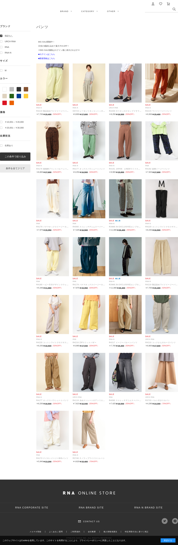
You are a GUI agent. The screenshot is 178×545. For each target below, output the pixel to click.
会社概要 (92, 532)
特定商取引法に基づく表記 (136, 532)
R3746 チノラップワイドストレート (89, 458)
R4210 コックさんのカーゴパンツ (160, 342)
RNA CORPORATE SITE (32, 507)
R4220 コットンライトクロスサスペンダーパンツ (58, 342)
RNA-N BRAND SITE (148, 507)
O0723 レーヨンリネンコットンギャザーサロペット (96, 111)
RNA (7, 47)
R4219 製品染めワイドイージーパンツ (53, 111)
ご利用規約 (75, 532)
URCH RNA (10, 41)
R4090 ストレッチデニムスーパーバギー (91, 227)
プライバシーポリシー (90, 540)
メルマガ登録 (35, 532)
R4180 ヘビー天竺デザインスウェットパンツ (56, 285)
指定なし (9, 36)
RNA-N (8, 53)
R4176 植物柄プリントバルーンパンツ (53, 169)
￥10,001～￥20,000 (14, 122)
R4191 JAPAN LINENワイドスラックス (127, 169)
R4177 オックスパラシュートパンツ (89, 169)
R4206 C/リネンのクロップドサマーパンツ (128, 111)
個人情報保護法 (110, 532)
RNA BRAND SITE (91, 507)
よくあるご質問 (56, 532)
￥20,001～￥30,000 (14, 128)
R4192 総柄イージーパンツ (157, 169)
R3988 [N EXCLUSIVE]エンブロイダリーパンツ (130, 227)
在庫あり (9, 145)
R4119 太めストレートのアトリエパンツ (91, 400)
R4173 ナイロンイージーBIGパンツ (52, 458)
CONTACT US (91, 521)
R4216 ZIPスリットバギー (85, 342)
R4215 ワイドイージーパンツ (158, 111)
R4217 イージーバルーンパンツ (123, 342)
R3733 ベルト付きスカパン (157, 400)
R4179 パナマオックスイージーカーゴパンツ (56, 227)
